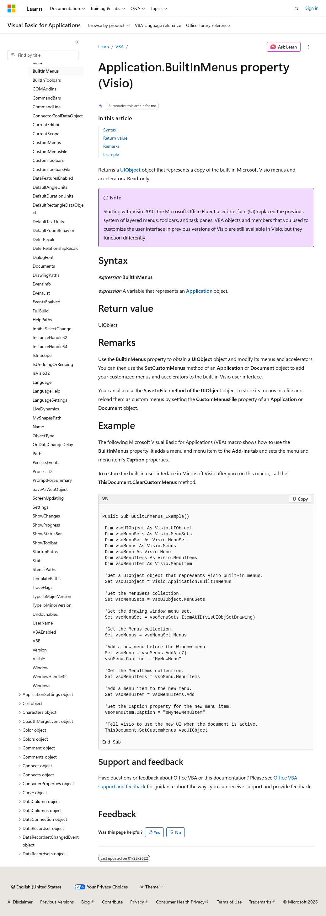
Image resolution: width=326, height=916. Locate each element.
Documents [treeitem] (44, 266)
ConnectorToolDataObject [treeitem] (58, 116)
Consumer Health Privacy (180, 902)
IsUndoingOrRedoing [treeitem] (53, 364)
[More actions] (308, 47)
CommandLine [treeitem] (47, 107)
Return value (115, 138)
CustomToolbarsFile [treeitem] (51, 169)
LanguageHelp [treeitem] (46, 391)
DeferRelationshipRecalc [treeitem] (55, 248)
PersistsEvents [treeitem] (46, 462)
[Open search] (296, 8)
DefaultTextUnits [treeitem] (48, 221)
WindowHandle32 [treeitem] (50, 676)
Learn (103, 46)
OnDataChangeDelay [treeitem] (53, 444)
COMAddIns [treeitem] (44, 89)
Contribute (112, 902)
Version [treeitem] (40, 650)
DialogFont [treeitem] (43, 257)
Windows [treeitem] (41, 685)
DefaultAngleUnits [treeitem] (50, 187)
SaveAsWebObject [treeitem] (50, 489)
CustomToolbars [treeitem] (48, 160)
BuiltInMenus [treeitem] (46, 71)
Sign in (311, 8)
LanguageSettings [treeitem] (50, 400)
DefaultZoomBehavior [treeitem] (53, 230)
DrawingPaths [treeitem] (46, 275)
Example (111, 154)
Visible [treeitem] (39, 658)
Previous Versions (57, 902)
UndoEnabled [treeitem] (45, 614)
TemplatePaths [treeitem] (47, 578)
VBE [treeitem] (36, 641)
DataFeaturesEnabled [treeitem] (53, 178)
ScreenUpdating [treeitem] (48, 498)
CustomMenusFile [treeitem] (50, 151)
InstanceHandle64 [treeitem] (50, 346)
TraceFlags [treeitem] (42, 587)
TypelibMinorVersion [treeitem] (52, 605)
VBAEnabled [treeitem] (44, 632)
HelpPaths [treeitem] (42, 319)
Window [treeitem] (40, 668)
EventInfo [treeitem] (42, 284)
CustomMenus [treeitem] (47, 142)
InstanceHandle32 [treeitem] (50, 337)
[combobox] (43, 55)
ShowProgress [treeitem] (46, 525)
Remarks (111, 146)
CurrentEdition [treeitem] (47, 124)
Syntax (109, 130)
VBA (119, 46)
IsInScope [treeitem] (42, 355)
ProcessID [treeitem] (42, 471)
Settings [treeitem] (40, 507)
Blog (85, 902)
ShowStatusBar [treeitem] (47, 534)
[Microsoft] (12, 8)
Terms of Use (229, 902)
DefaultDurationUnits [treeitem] (53, 196)
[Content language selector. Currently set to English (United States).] (36, 887)
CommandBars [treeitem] (47, 98)
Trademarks (260, 902)
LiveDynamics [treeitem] (46, 409)
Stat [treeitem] (36, 560)
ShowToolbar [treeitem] (45, 543)
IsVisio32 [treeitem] (41, 373)
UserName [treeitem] (43, 623)
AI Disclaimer (20, 902)
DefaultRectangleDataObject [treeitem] (58, 209)
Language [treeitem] (42, 382)
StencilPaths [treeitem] (44, 569)
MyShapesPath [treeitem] (47, 418)
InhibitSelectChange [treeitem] (52, 329)
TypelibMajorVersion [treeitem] (52, 596)
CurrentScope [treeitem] (46, 133)
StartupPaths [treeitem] (45, 551)
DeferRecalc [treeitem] (44, 239)
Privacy (137, 902)
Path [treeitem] (37, 453)
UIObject (130, 169)
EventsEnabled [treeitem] (46, 302)
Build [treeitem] (37, 62)
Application (199, 290)
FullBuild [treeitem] (41, 311)
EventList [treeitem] (41, 293)
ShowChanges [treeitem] (46, 516)
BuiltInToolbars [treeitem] (47, 80)
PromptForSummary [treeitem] (52, 480)
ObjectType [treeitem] (43, 436)
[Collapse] (76, 42)
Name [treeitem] (38, 427)
